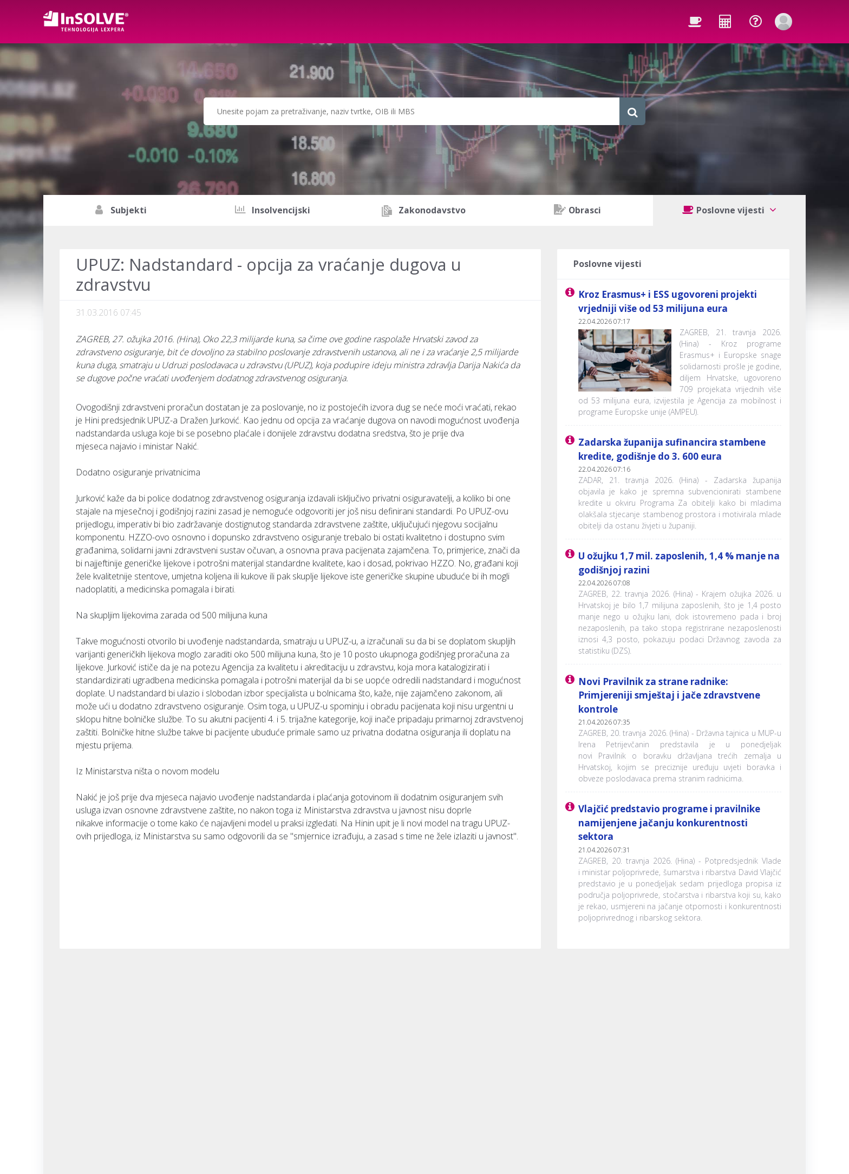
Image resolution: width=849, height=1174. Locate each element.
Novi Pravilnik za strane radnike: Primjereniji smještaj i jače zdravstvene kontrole (669, 695)
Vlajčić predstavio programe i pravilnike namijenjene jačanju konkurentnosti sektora (669, 823)
